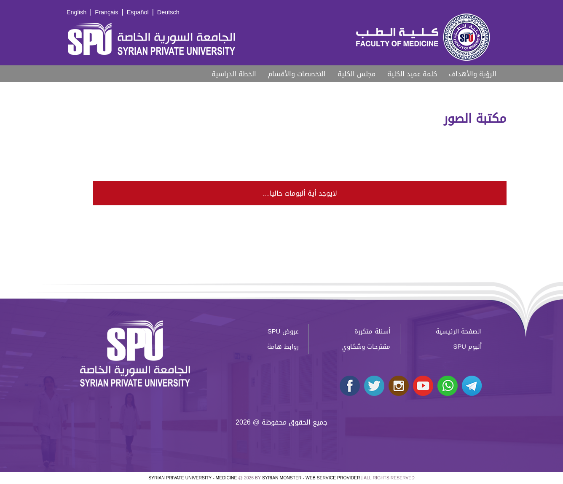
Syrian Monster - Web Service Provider (311, 478)
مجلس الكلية (356, 74)
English (76, 12)
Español (138, 12)
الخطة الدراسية (234, 74)
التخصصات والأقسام (297, 74)
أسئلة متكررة (372, 331)
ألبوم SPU (467, 346)
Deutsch (168, 12)
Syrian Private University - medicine (192, 478)
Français (106, 12)
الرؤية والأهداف (472, 74)
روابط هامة (283, 346)
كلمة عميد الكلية (412, 74)
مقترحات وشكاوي (365, 346)
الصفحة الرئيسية (459, 331)
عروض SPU (283, 331)
